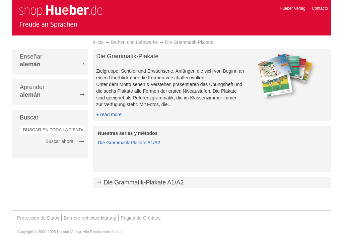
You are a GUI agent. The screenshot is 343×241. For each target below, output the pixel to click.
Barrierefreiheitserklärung (90, 218)
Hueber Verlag (292, 8)
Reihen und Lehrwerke (134, 42)
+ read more (109, 114)
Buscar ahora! (60, 141)
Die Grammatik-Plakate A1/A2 (129, 142)
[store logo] (60, 16)
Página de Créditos (140, 218)
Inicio (98, 42)
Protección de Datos (38, 218)
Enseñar (31, 60)
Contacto (320, 8)
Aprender (32, 91)
